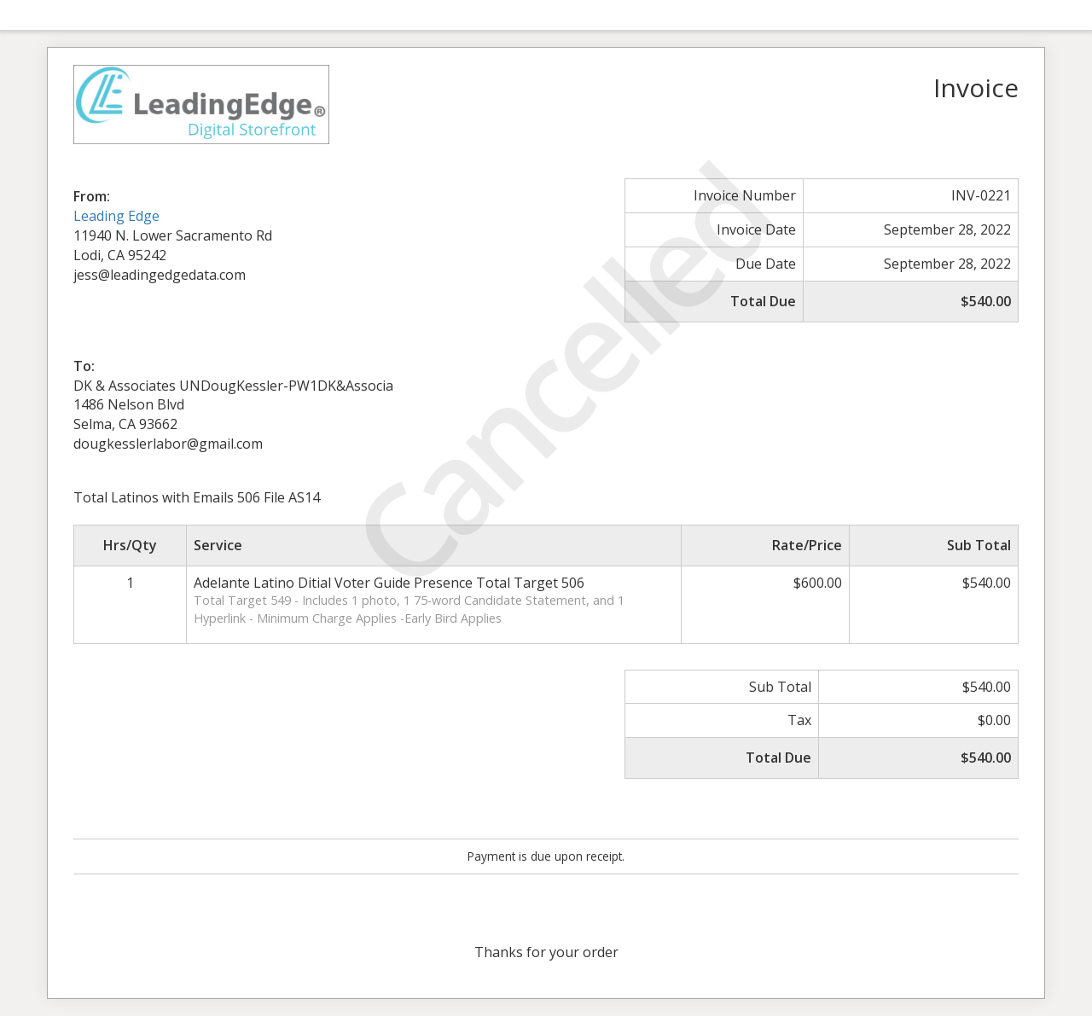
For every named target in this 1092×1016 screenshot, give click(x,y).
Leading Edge (116, 215)
